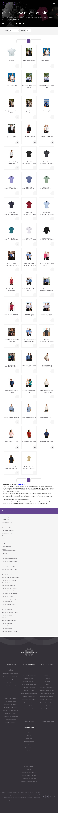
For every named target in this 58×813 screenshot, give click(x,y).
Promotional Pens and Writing (29, 681)
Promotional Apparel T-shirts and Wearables (35, 17)
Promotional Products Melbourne (47, 715)
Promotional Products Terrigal (47, 721)
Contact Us (47, 681)
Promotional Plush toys (11, 719)
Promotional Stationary (29, 702)
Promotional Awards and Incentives (11, 676)
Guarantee (29, 735)
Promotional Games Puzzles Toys (11, 707)
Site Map (29, 750)
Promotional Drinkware (11, 701)
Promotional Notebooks (11, 722)
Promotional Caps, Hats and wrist (11, 685)
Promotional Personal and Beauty (29, 684)
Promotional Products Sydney (47, 712)
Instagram (29, 769)
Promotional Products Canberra (47, 702)
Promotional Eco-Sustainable (10, 704)
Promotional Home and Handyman (29, 669)
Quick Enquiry (9, 3)
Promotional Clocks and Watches (11, 689)
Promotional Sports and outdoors (29, 699)
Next (36, 41)
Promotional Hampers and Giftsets (10, 710)
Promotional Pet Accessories (29, 687)
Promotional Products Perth (47, 708)
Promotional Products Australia (15, 17)
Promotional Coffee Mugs (10, 713)
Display (23, 30)
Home (3, 17)
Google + (29, 757)
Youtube (29, 763)
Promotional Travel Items (29, 705)
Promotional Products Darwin (47, 705)
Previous (22, 41)
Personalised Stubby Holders (29, 712)
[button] (14, 30)
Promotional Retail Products (29, 696)
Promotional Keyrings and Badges (29, 675)
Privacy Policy (29, 738)
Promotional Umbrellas (29, 708)
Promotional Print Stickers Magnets (29, 693)
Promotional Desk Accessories (11, 698)
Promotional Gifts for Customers (47, 690)
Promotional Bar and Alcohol (11, 682)
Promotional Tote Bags (29, 718)
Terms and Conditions (29, 741)
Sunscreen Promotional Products (29, 715)
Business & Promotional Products (29, 778)
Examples (47, 684)
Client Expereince (47, 675)
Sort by (6, 30)
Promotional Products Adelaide (47, 696)
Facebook (29, 754)
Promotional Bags (11, 679)
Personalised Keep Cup (29, 721)
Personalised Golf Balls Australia (11, 716)
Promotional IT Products (29, 672)
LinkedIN (29, 760)
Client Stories (47, 672)
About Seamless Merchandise (29, 772)
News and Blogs (29, 747)
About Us (47, 669)
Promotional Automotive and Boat (10, 673)
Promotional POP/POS (29, 690)
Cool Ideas (47, 678)
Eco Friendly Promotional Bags (47, 693)
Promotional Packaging (29, 678)
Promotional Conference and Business (10, 695)
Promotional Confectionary (11, 692)
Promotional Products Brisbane (47, 699)
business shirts (21, 484)
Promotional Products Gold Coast (47, 718)
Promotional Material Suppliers (29, 775)
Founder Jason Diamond (29, 766)
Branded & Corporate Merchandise (29, 781)
